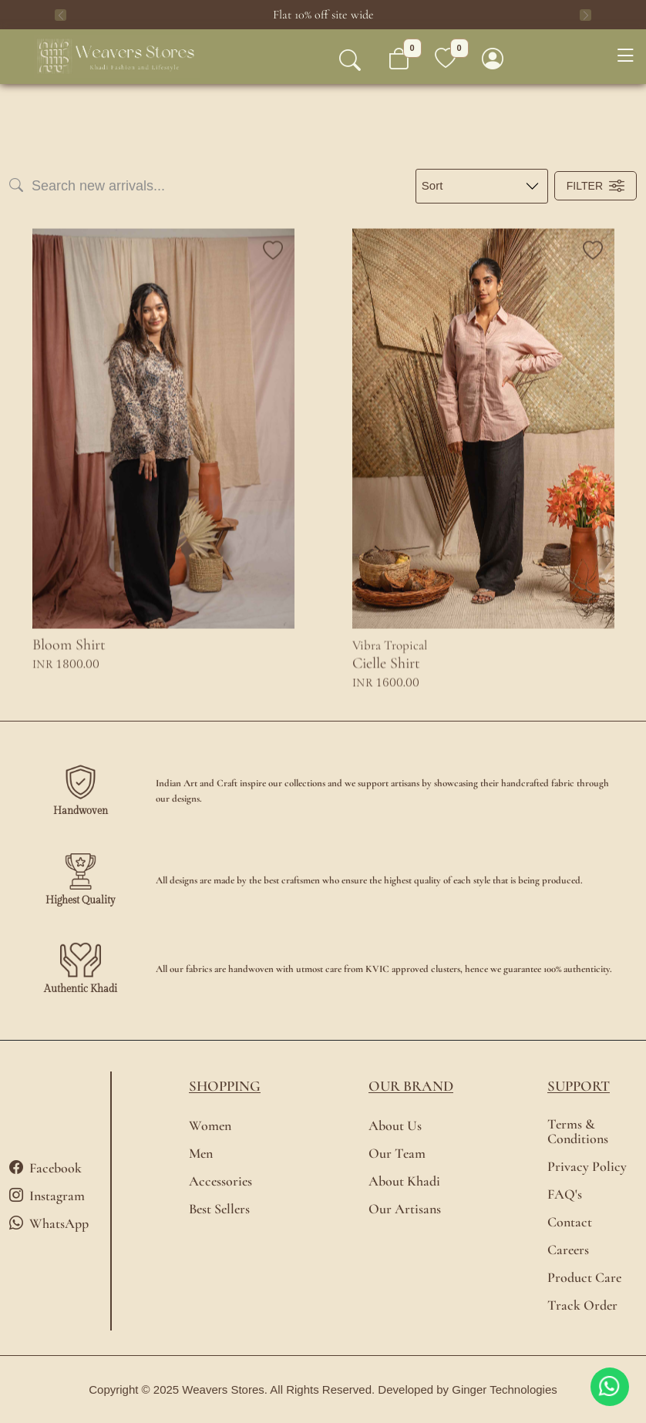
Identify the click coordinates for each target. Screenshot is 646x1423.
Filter (595, 185)
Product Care (584, 1277)
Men (201, 1153)
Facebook (45, 1168)
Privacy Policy (587, 1166)
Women (210, 1126)
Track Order (582, 1305)
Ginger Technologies (504, 1389)
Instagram (47, 1195)
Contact (569, 1222)
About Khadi (404, 1181)
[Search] (169, 186)
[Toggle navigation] (625, 56)
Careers (568, 1250)
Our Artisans (404, 1209)
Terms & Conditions (577, 1131)
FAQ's (564, 1194)
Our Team (397, 1153)
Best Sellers (219, 1209)
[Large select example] (482, 186)
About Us (395, 1126)
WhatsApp (49, 1223)
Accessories (220, 1181)
